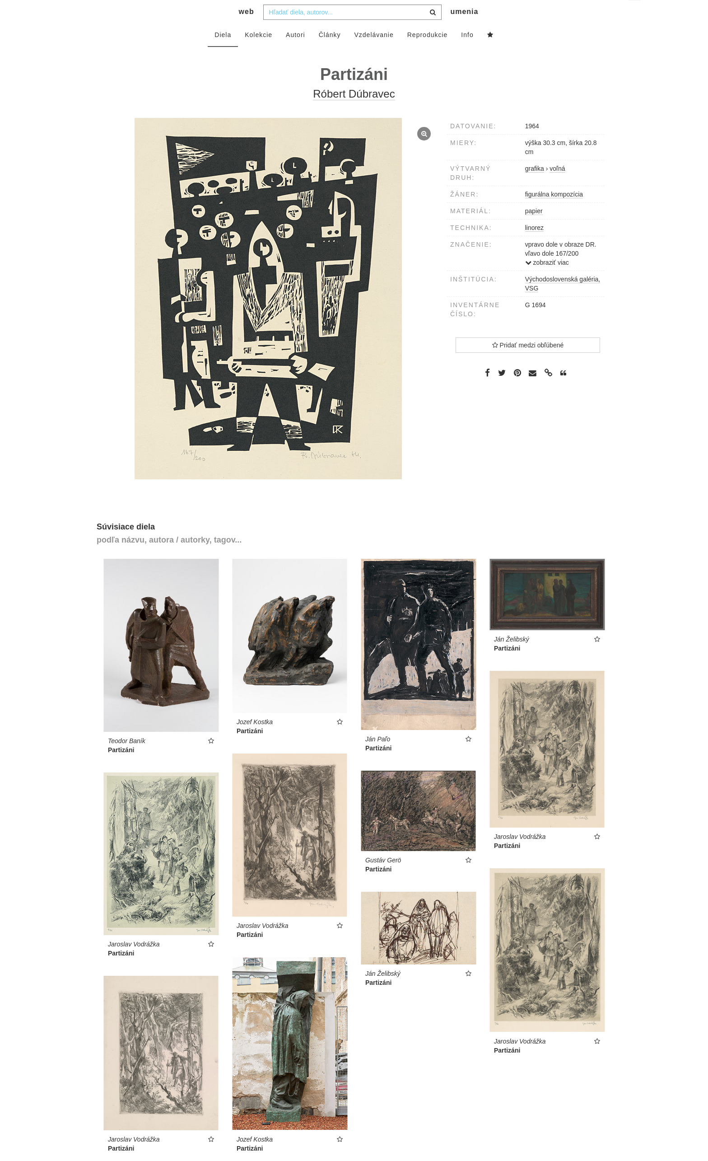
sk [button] (635, 14)
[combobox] (352, 30)
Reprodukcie (427, 52)
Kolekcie (258, 52)
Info (467, 52)
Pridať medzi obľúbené (528, 363)
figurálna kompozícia (554, 212)
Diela (222, 52)
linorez (534, 245)
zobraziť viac (547, 280)
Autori (295, 52)
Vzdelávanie (373, 52)
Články (330, 52)
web (246, 29)
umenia (464, 29)
